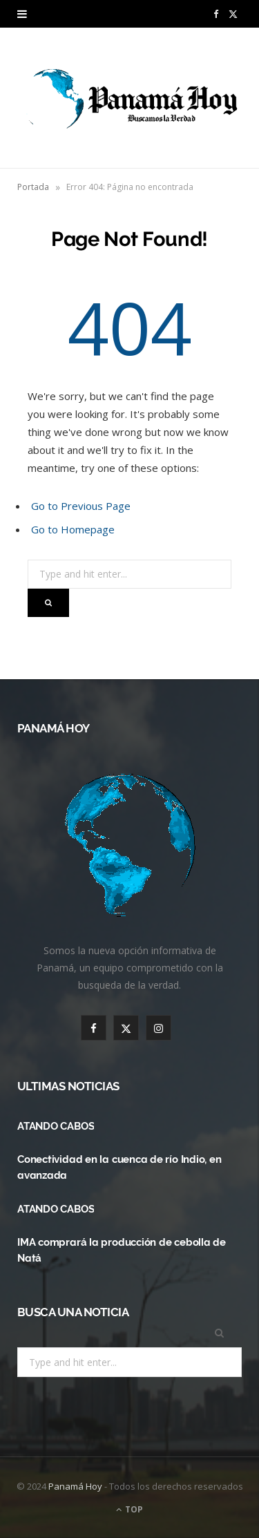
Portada (33, 187)
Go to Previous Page (81, 506)
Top (129, 1509)
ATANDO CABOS (55, 1126)
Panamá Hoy (75, 1486)
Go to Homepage (73, 529)
